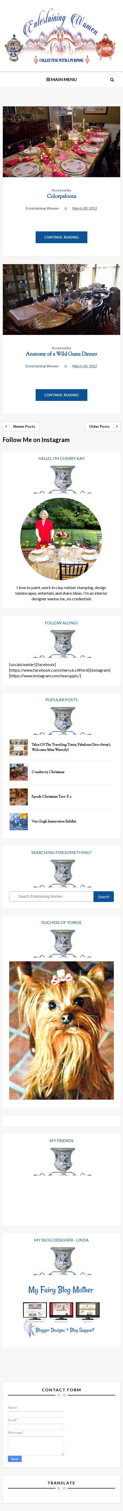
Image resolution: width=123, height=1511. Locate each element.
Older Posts (99, 426)
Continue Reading (61, 237)
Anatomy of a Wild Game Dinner (61, 354)
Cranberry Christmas (48, 772)
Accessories (61, 190)
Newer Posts (24, 426)
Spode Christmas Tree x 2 (51, 796)
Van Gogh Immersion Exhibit (54, 821)
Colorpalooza (61, 196)
